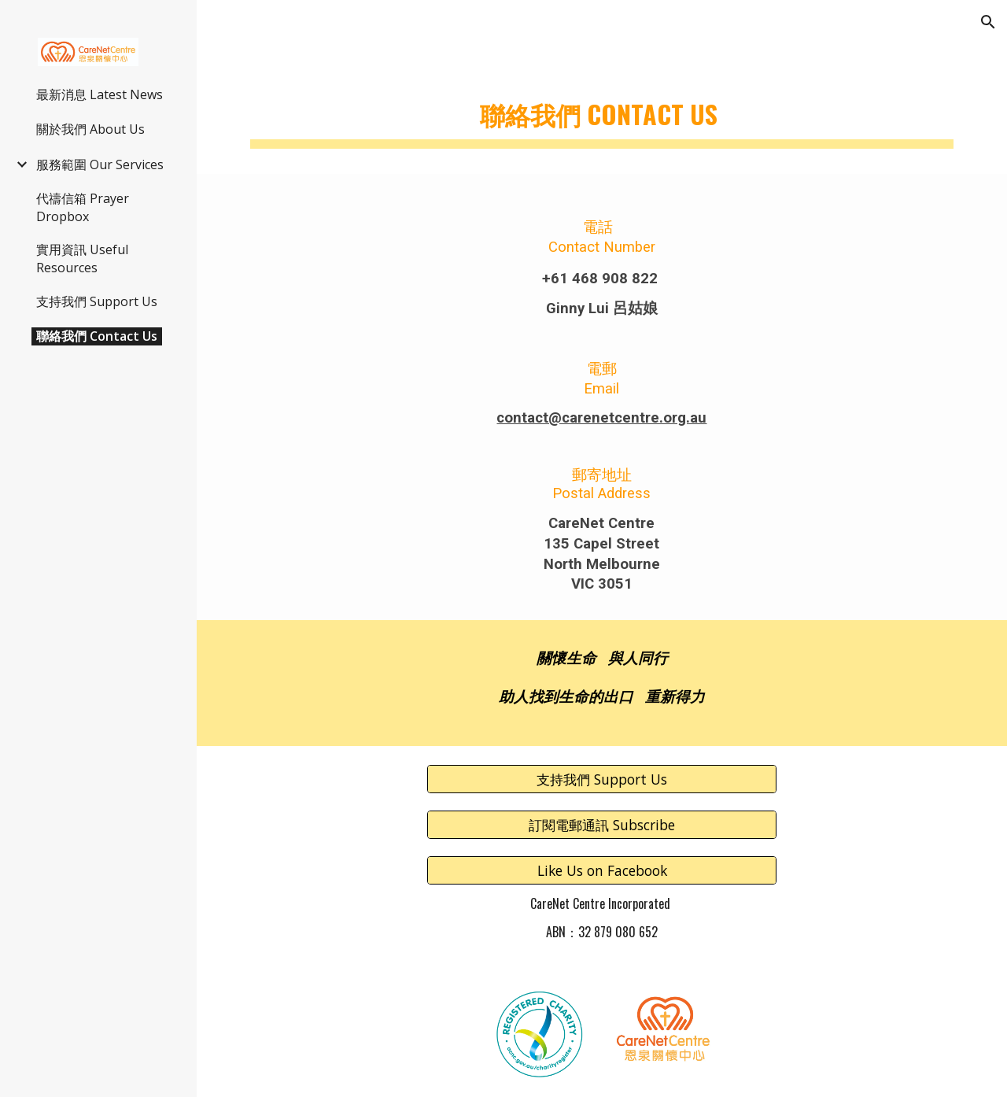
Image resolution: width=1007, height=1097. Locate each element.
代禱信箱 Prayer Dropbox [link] (82, 207)
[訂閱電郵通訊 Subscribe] (602, 825)
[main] (602, 110)
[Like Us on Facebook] (602, 870)
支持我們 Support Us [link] (96, 301)
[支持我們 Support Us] (602, 778)
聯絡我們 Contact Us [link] (96, 336)
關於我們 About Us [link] (90, 129)
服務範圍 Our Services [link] (100, 164)
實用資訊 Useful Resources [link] (82, 258)
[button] (988, 22)
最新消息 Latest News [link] (99, 94)
